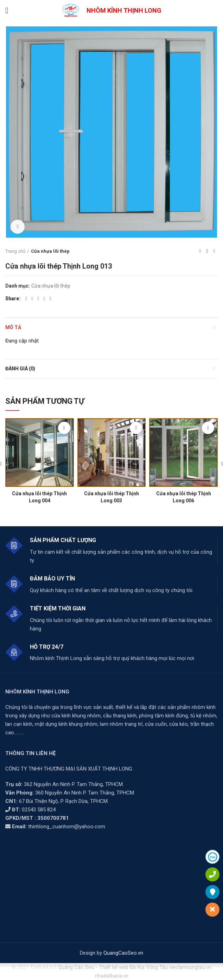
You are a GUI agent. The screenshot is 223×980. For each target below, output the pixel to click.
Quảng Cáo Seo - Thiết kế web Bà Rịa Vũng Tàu (113, 967)
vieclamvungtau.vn (190, 967)
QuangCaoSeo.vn (123, 953)
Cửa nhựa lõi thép (50, 251)
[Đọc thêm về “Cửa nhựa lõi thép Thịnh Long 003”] (136, 428)
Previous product (200, 251)
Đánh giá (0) (20, 368)
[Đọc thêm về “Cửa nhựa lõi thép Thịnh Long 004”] (64, 428)
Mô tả (13, 327)
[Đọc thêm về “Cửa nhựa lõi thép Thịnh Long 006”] (208, 428)
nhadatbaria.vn (111, 976)
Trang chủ (15, 251)
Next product (214, 251)
